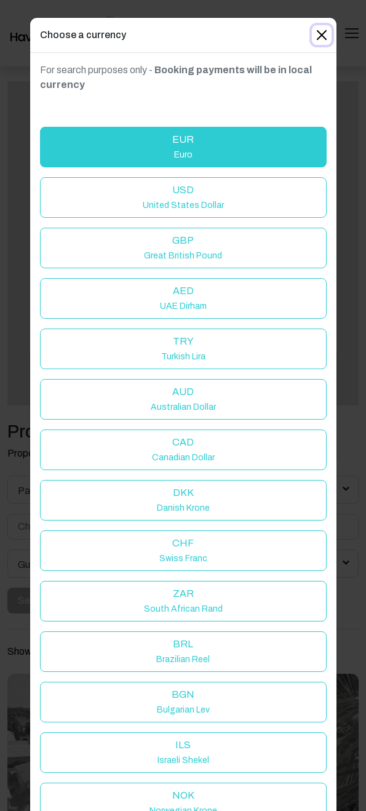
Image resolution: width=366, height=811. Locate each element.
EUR (183, 146)
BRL (183, 651)
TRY (183, 348)
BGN (183, 701)
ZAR (183, 600)
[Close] (322, 35)
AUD (183, 399)
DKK (183, 500)
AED (183, 298)
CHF (183, 550)
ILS (183, 752)
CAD (183, 449)
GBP (183, 247)
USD (183, 197)
